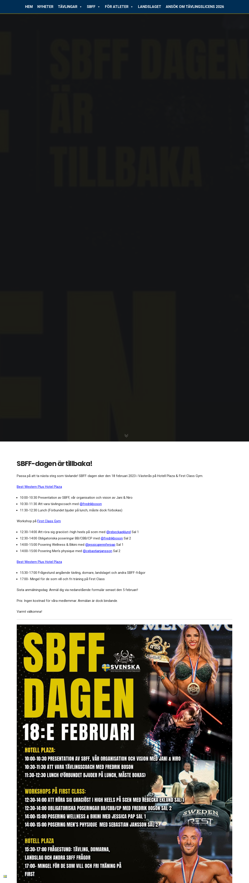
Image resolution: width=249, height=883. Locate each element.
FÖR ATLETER (119, 7)
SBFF (93, 7)
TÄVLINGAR (70, 7)
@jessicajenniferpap (100, 545)
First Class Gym (49, 521)
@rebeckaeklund (118, 532)
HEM (29, 7)
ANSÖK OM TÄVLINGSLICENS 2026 (195, 7)
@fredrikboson (91, 504)
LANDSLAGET (149, 7)
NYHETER (45, 7)
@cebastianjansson (97, 551)
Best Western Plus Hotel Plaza (39, 487)
